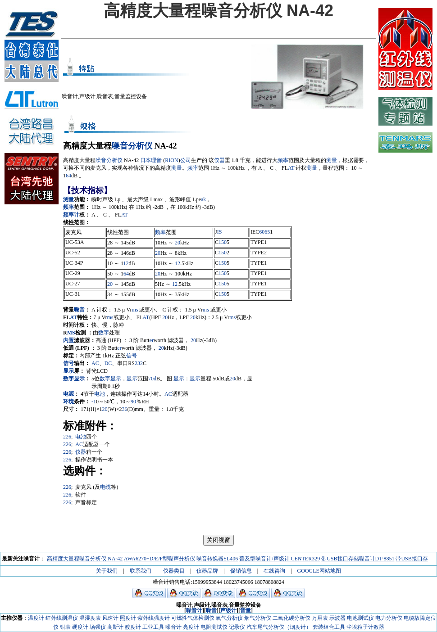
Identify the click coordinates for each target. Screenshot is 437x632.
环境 (68, 401)
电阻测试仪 (214, 627)
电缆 (105, 487)
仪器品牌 (207, 571)
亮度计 (191, 627)
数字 (103, 333)
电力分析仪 (388, 618)
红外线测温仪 (62, 618)
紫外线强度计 (153, 618)
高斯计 (115, 627)
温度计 (36, 618)
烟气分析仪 (257, 618)
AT (291, 168)
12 (126, 263)
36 (124, 409)
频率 (283, 160)
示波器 (337, 618)
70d (152, 378)
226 (67, 436)
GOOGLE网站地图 (319, 571)
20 (177, 242)
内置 (68, 340)
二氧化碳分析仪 (291, 618)
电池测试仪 (360, 618)
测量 (331, 160)
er (152, 340)
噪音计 (194, 610)
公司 (185, 160)
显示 (68, 371)
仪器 (219, 160)
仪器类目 (174, 571)
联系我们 (140, 571)
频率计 (71, 215)
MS (71, 333)
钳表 (65, 627)
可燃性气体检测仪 (192, 618)
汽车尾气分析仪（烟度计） (278, 627)
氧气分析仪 (229, 618)
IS (219, 232)
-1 (93, 401)
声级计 (228, 610)
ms (135, 310)
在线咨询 (274, 571)
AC (95, 363)
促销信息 (241, 571)
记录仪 (237, 627)
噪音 (120, 145)
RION (171, 160)
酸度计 (133, 627)
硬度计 (80, 627)
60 (261, 232)
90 (133, 401)
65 (267, 232)
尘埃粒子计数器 (365, 627)
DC (108, 363)
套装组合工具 (329, 627)
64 (68, 175)
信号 (131, 355)
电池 (99, 394)
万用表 (320, 618)
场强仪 (98, 627)
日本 (145, 160)
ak (203, 199)
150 (222, 242)
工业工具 (153, 627)
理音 (156, 160)
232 (139, 363)
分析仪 (140, 145)
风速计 (110, 618)
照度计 (128, 618)
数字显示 (74, 378)
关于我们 (107, 571)
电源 (68, 394)
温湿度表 (90, 618)
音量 (245, 610)
